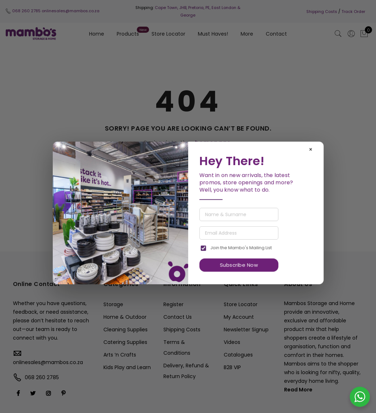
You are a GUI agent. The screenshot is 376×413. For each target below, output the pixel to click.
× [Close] (310, 150)
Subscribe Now (239, 265)
